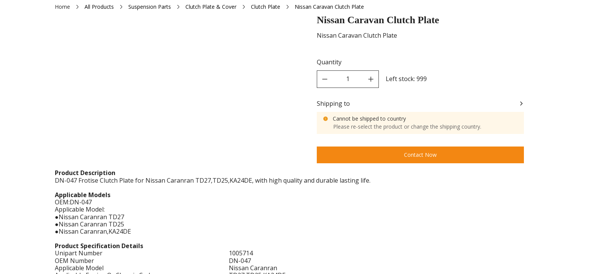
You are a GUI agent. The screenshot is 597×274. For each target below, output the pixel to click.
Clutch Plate (265, 6)
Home (62, 6)
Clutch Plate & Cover (210, 6)
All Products (99, 6)
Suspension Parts (149, 6)
